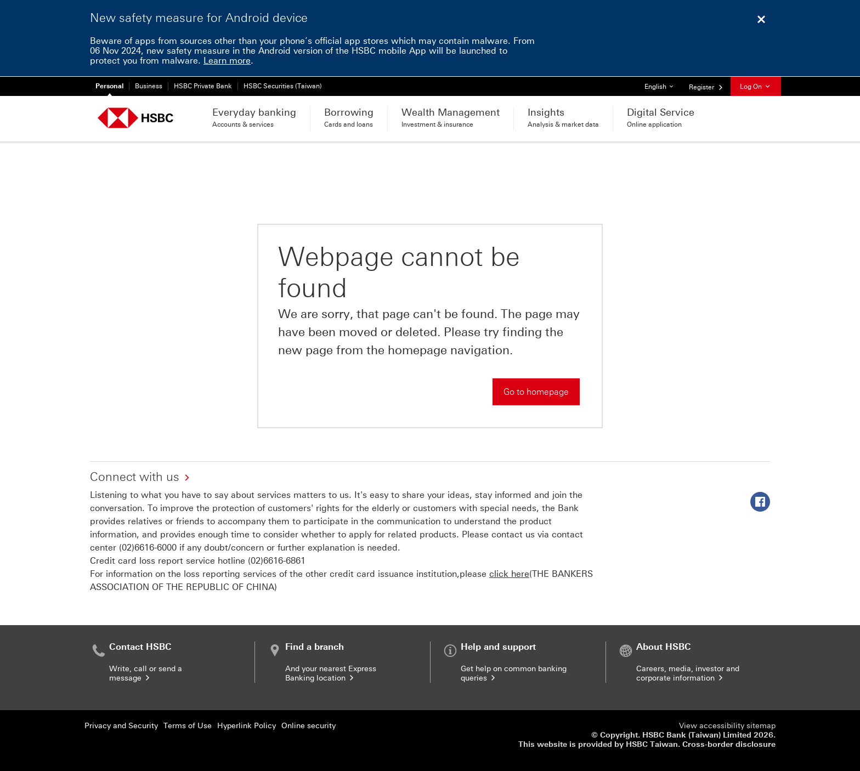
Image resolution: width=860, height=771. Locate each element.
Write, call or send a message (145, 673)
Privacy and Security (121, 725)
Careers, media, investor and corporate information (687, 673)
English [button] (663, 83)
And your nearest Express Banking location (330, 673)
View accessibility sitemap (727, 725)
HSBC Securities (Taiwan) (283, 86)
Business (148, 86)
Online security (308, 725)
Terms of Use (187, 725)
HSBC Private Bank (203, 86)
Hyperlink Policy (246, 725)
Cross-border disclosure (729, 744)
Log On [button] (756, 87)
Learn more (227, 60)
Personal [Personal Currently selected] (109, 86)
